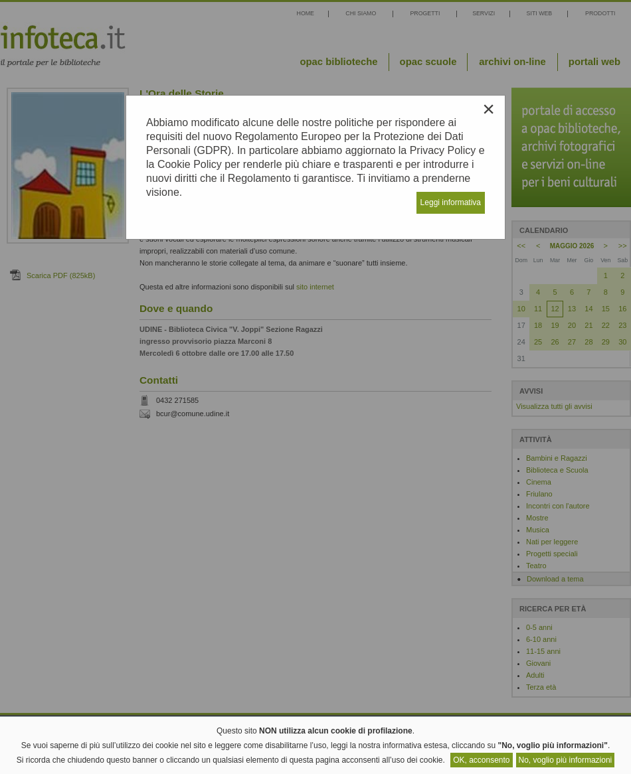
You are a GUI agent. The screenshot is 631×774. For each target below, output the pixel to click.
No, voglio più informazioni (565, 760)
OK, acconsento (481, 760)
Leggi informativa (450, 202)
